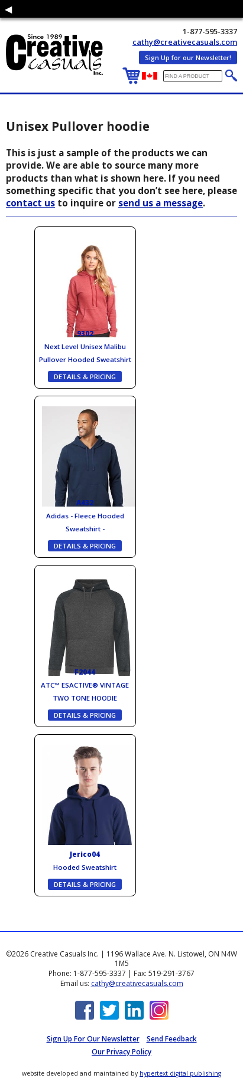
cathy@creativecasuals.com (184, 42)
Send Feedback (172, 1039)
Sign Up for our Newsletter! (188, 57)
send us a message (160, 203)
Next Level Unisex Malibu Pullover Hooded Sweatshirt (85, 346)
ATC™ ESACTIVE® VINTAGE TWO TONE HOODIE (85, 685)
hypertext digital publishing (180, 1073)
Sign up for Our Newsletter (93, 1039)
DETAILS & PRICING (85, 376)
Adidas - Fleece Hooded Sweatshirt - (85, 515)
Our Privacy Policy (121, 1052)
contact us (30, 203)
